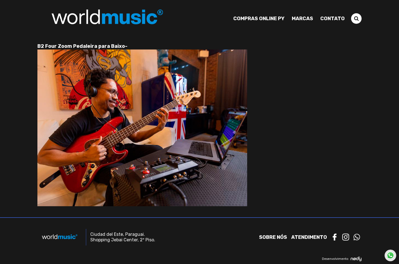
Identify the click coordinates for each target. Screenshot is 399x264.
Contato (332, 18)
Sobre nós (273, 237)
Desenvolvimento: (342, 259)
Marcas (302, 18)
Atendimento (309, 237)
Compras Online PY (259, 18)
